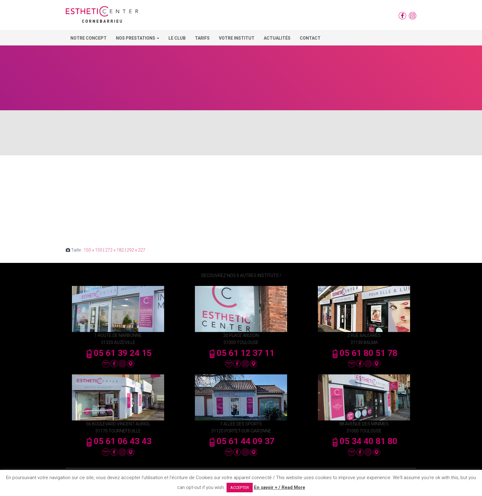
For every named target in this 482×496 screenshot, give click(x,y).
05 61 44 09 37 (241, 441)
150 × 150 (93, 250)
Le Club (177, 38)
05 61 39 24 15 (118, 353)
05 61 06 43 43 (118, 441)
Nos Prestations (137, 38)
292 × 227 (136, 250)
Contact (310, 38)
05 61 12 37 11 (241, 353)
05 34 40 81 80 (363, 441)
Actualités (277, 38)
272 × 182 (114, 250)
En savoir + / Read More (279, 487)
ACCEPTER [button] (239, 487)
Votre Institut (237, 38)
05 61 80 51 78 (363, 353)
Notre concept (88, 38)
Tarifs (202, 38)
